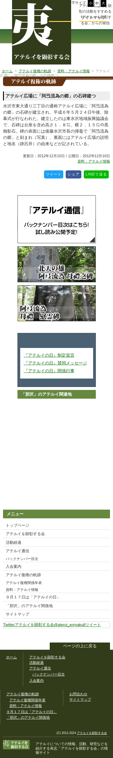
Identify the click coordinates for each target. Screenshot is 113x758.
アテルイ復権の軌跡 (23, 575)
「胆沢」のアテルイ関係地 (29, 606)
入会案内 (13, 566)
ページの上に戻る (80, 646)
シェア (74, 173)
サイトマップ (17, 614)
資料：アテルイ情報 (93, 161)
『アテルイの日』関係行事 (49, 370)
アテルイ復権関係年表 (24, 583)
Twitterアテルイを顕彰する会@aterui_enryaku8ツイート (52, 624)
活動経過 (13, 542)
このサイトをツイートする (105, 636)
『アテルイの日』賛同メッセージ (55, 363)
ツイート (55, 173)
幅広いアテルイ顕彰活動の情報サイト (41, 32)
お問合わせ (60, 17)
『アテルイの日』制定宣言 (49, 355)
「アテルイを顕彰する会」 (75, 748)
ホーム (11, 657)
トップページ (17, 525)
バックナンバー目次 (22, 559)
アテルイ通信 (17, 551)
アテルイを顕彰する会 (25, 534)
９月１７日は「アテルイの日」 (33, 597)
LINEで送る (97, 173)
